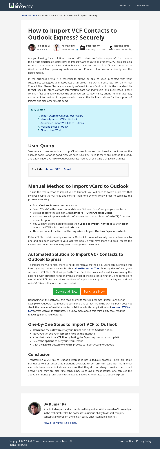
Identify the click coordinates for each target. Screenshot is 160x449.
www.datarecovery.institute (51, 441)
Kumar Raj (42, 49)
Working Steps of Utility (54, 126)
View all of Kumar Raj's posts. (60, 422)
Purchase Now (94, 291)
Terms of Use (126, 441)
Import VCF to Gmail (58, 169)
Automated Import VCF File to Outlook (62, 123)
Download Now (66, 291)
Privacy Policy (143, 441)
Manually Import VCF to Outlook (58, 119)
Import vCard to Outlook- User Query (61, 115)
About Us (125, 5)
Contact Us (142, 5)
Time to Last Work (51, 130)
